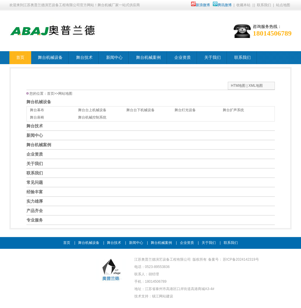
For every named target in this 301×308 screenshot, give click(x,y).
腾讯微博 (222, 5)
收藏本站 (243, 5)
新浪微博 (200, 5)
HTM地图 (238, 86)
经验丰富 (34, 191)
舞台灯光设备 (185, 110)
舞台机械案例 (148, 57)
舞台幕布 (37, 110)
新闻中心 (114, 57)
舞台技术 (84, 57)
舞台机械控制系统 (92, 117)
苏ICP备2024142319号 (241, 259)
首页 (20, 57)
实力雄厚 (34, 201)
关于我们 (212, 57)
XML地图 (255, 86)
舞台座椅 (37, 117)
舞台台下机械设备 (140, 110)
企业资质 (182, 57)
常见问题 (34, 182)
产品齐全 (34, 210)
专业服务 (34, 220)
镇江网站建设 (162, 296)
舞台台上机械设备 (92, 110)
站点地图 (283, 5)
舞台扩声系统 (233, 110)
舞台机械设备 (50, 57)
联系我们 (264, 5)
